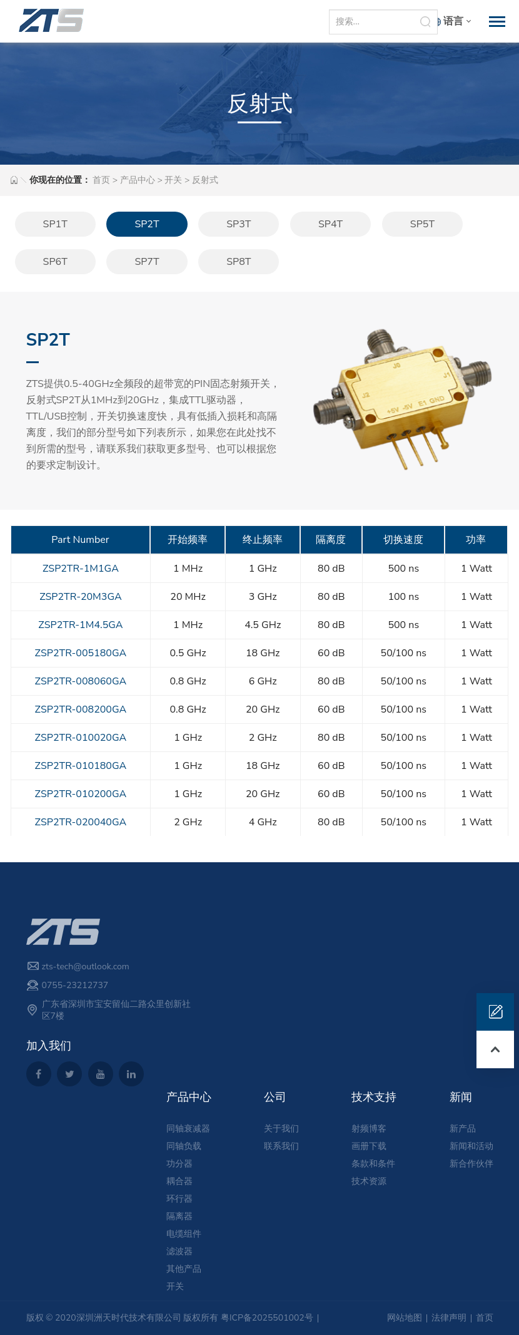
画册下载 (368, 1146)
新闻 (461, 1097)
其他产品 (183, 1269)
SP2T (146, 224)
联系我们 (281, 1146)
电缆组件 (183, 1234)
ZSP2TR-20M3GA (80, 597)
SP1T (55, 224)
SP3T (238, 224)
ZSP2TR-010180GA (81, 766)
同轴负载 (183, 1146)
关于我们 (281, 1129)
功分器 (179, 1164)
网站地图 (404, 1318)
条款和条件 (373, 1164)
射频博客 (368, 1129)
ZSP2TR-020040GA (81, 822)
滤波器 (179, 1251)
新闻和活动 (471, 1146)
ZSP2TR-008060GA (81, 681)
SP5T (422, 224)
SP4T (330, 224)
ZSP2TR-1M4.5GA (80, 625)
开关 (173, 180)
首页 (101, 180)
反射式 (205, 180)
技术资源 (368, 1181)
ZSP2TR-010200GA (81, 794)
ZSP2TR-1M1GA (81, 568)
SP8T (238, 262)
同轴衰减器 (188, 1129)
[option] (402, 399)
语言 (453, 21)
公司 (275, 1097)
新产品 (463, 1129)
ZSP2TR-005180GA (81, 653)
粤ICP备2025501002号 (267, 1318)
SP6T (55, 262)
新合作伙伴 (471, 1164)
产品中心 (137, 180)
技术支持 (373, 1097)
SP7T (146, 262)
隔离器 (179, 1216)
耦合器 (179, 1181)
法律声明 (448, 1318)
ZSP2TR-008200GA (81, 709)
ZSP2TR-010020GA (81, 738)
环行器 (179, 1199)
